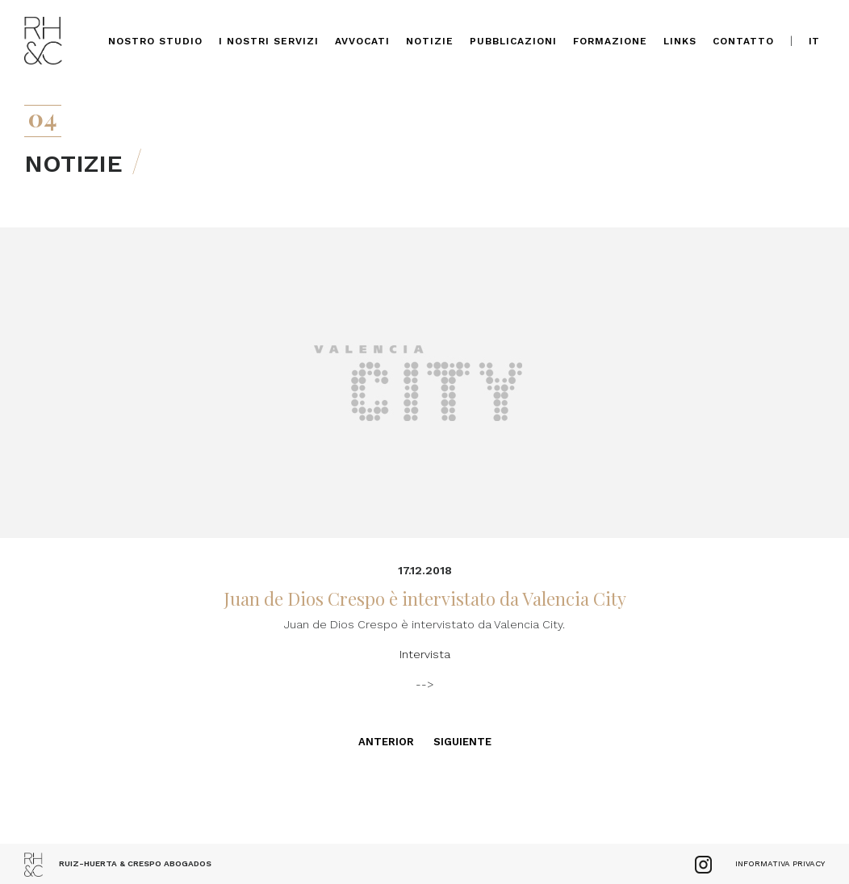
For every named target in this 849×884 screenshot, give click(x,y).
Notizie (430, 41)
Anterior (386, 742)
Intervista (424, 654)
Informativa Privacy (780, 863)
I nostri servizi (269, 41)
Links (679, 41)
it (814, 41)
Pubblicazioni (513, 41)
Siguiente (462, 742)
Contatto (743, 41)
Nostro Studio (155, 41)
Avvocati (362, 41)
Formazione (610, 41)
